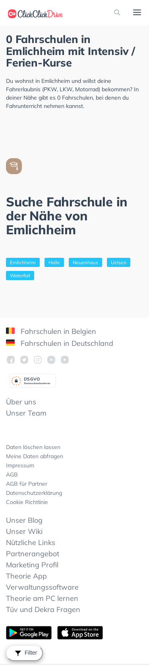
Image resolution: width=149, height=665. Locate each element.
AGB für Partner (26, 483)
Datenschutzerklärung (34, 492)
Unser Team (26, 413)
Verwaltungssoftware (42, 587)
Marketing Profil (32, 564)
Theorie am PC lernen (42, 598)
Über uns (21, 401)
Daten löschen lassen (33, 447)
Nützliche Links (30, 542)
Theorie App (26, 576)
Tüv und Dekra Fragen (43, 609)
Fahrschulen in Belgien (51, 331)
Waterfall (20, 276)
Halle (54, 262)
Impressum (20, 465)
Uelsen (118, 262)
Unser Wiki (24, 531)
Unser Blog (24, 520)
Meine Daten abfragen (34, 456)
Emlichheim (23, 262)
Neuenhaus (85, 262)
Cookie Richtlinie (27, 502)
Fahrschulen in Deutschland (59, 343)
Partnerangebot (32, 553)
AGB (12, 474)
